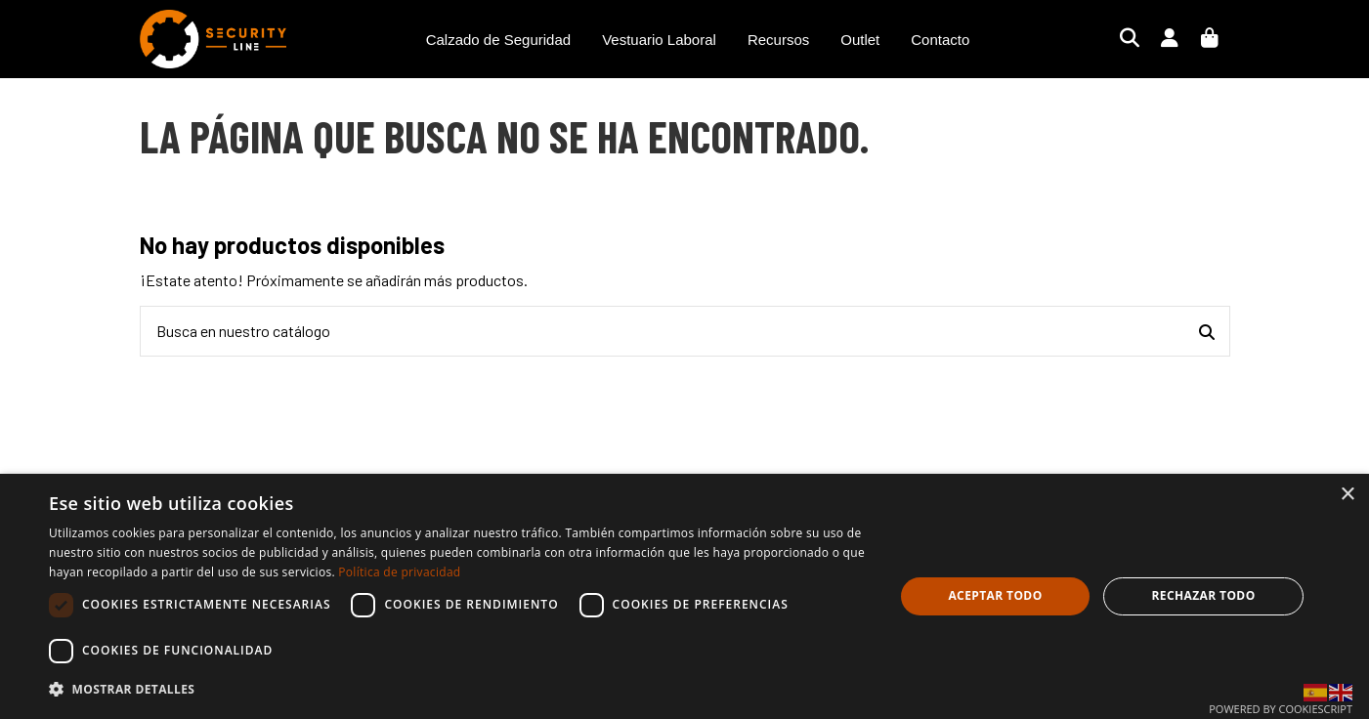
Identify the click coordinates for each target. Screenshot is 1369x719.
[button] (459, 689)
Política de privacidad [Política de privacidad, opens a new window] (399, 572)
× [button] (1347, 494)
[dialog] (684, 596)
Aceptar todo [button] (995, 595)
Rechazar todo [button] (1203, 595)
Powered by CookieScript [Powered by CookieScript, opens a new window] (1280, 708)
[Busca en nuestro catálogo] (1206, 331)
